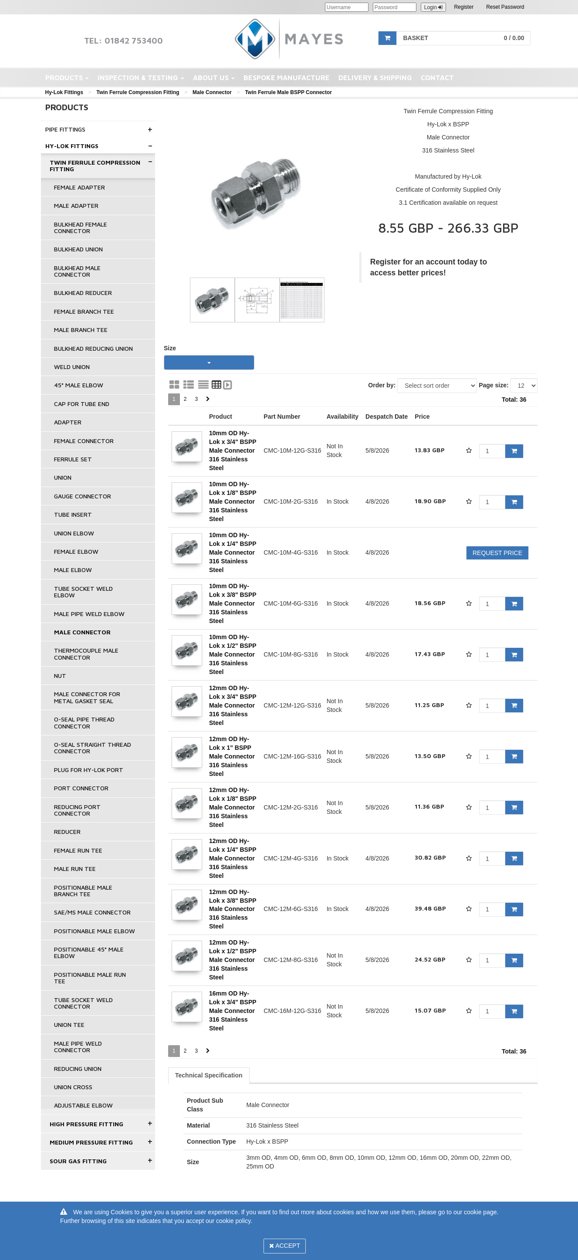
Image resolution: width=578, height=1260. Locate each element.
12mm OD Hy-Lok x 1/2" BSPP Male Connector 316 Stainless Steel (232, 960)
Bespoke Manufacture (286, 77)
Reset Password (505, 7)
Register (463, 7)
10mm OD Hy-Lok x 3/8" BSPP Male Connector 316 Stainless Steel (232, 603)
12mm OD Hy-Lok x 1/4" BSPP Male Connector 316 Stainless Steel (232, 858)
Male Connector (212, 92)
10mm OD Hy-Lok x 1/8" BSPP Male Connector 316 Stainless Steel (232, 501)
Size (170, 348)
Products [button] (67, 77)
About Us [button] (214, 77)
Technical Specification (209, 1075)
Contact (437, 77)
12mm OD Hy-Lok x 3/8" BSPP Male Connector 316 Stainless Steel (232, 909)
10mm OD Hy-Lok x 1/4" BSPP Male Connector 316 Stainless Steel (232, 552)
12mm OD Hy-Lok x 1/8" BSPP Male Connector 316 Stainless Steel (232, 807)
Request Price (497, 552)
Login (433, 7)
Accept (284, 1245)
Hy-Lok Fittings (64, 92)
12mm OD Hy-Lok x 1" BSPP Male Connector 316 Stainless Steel (232, 756)
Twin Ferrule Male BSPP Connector (288, 92)
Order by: (381, 385)
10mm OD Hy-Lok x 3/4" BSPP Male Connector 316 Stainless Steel (232, 450)
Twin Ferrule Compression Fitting (137, 92)
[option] (257, 192)
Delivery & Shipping (375, 77)
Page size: (493, 385)
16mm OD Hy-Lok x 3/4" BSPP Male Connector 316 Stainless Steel (232, 1011)
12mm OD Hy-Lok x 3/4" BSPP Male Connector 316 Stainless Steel (232, 705)
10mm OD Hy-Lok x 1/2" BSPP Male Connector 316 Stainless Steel (232, 654)
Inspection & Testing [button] (141, 77)
